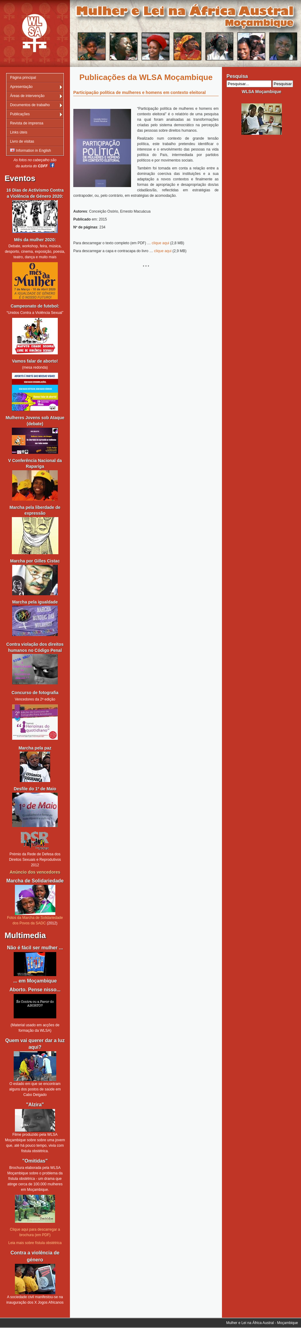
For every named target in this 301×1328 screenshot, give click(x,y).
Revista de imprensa (26, 123)
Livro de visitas (22, 141)
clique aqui (160, 243)
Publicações (20, 114)
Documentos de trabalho (30, 105)
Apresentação (21, 87)
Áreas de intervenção (27, 96)
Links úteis (18, 132)
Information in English (30, 150)
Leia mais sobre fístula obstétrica (34, 1243)
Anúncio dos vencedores (35, 872)
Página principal (23, 77)
